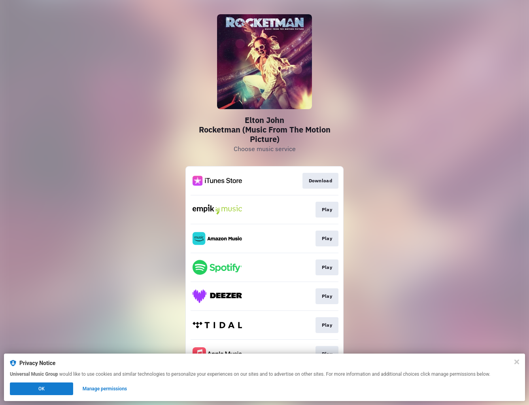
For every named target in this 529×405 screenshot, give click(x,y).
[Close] (516, 362)
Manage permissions (105, 389)
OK (41, 389)
